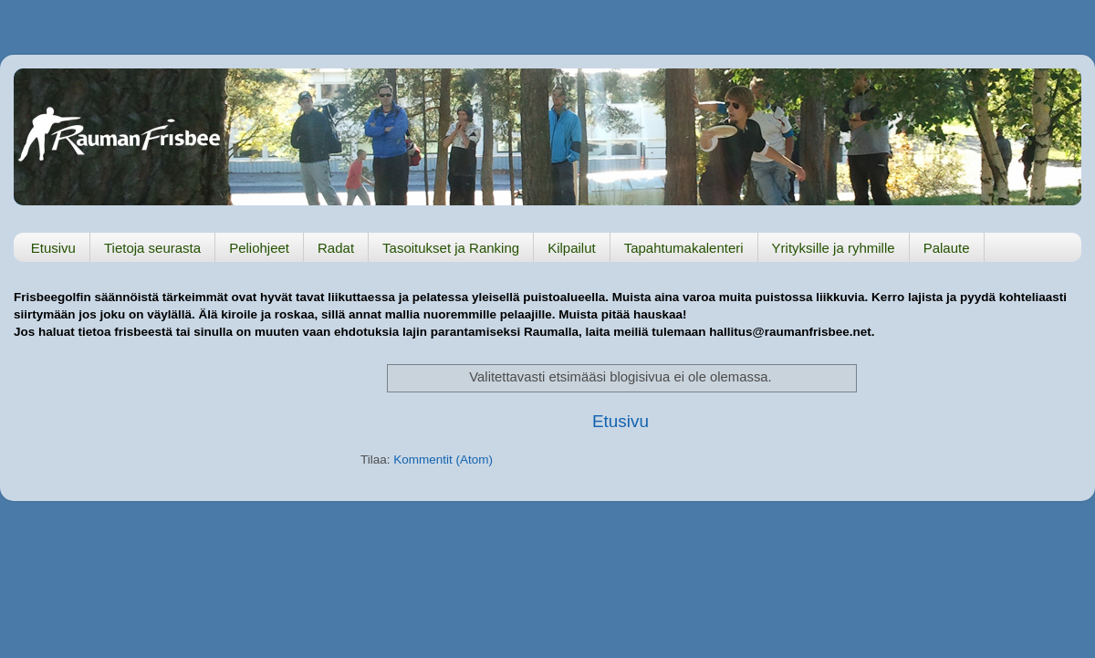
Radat (336, 248)
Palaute (946, 248)
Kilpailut (572, 248)
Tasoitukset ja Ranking (450, 248)
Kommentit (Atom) (443, 459)
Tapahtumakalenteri (684, 248)
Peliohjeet (259, 248)
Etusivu (53, 248)
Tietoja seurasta (152, 248)
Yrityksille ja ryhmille (833, 248)
